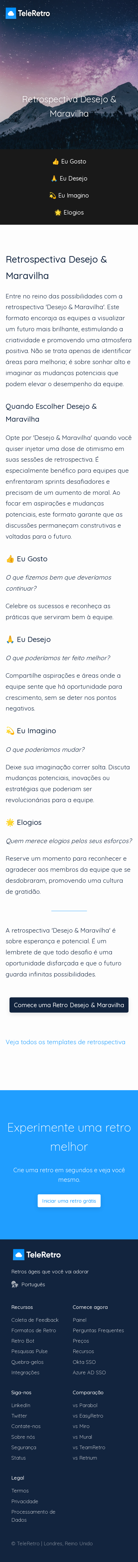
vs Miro (81, 1426)
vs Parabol (85, 1405)
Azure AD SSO (89, 1372)
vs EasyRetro (88, 1415)
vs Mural (82, 1437)
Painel (79, 1320)
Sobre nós (23, 1437)
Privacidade (24, 1501)
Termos (20, 1490)
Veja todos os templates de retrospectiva (66, 1042)
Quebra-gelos (27, 1362)
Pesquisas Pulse (29, 1351)
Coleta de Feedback (35, 1320)
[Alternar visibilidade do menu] (126, 10)
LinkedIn (20, 1405)
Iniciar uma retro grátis (69, 1201)
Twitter (19, 1415)
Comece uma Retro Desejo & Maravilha (69, 1005)
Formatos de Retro (33, 1330)
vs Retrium (85, 1458)
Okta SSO (84, 1362)
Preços (81, 1341)
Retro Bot (22, 1341)
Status (18, 1458)
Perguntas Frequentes (98, 1330)
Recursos (83, 1351)
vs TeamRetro (89, 1447)
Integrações (25, 1372)
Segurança (23, 1447)
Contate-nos (26, 1426)
